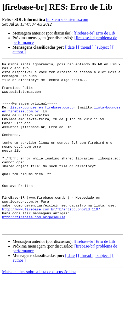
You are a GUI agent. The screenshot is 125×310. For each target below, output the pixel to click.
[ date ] (71, 47)
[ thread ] (86, 47)
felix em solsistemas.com (67, 19)
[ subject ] (102, 47)
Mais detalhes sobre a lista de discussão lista (39, 305)
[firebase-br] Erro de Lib (94, 33)
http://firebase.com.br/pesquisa (33, 248)
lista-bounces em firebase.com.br (43, 116)
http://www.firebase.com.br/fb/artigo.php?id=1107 (51, 239)
